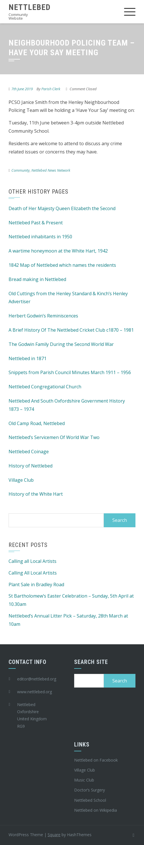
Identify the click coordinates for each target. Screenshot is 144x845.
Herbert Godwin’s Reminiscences (43, 316)
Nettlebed (29, 7)
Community (20, 170)
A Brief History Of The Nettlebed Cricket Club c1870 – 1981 (71, 330)
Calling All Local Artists (33, 573)
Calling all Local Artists (32, 561)
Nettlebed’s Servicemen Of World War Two (54, 437)
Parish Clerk (50, 88)
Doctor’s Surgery (89, 790)
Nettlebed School (90, 800)
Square (54, 834)
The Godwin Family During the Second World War (61, 344)
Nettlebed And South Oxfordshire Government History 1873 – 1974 (67, 405)
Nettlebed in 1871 (27, 358)
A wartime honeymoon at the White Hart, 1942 (58, 251)
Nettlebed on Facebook (96, 760)
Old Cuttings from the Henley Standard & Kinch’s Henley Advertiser (68, 297)
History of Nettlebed (30, 466)
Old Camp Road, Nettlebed (37, 423)
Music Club (84, 780)
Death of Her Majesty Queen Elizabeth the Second (62, 208)
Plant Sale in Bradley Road (36, 584)
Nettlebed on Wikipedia (95, 810)
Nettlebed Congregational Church (45, 386)
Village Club (21, 480)
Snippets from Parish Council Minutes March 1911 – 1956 (70, 372)
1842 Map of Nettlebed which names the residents (62, 265)
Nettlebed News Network (50, 170)
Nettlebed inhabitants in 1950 (40, 236)
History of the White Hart (36, 494)
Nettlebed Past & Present (36, 223)
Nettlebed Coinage (29, 451)
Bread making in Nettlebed (37, 279)
